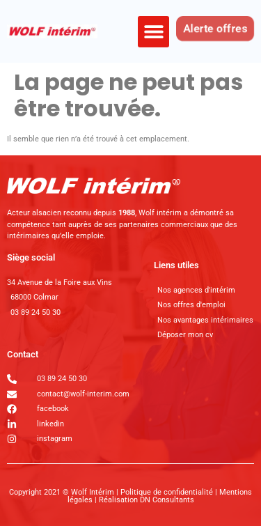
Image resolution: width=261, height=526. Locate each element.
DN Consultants (167, 499)
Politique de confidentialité (167, 492)
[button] (153, 31)
